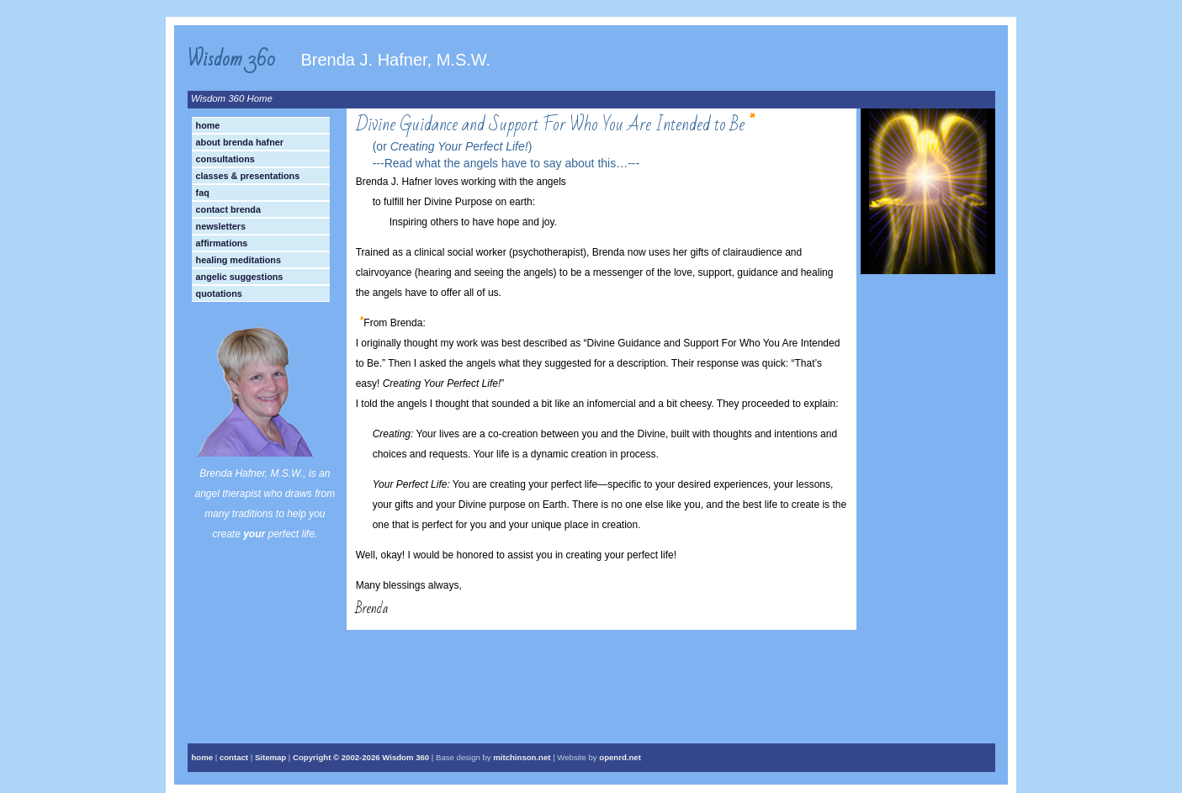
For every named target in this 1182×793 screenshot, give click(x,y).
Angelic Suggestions (240, 277)
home (203, 757)
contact (234, 757)
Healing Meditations (238, 260)
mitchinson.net (521, 757)
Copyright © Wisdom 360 (361, 757)
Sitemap (270, 757)
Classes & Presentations (248, 176)
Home (208, 125)
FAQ (202, 193)
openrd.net (620, 757)
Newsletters (221, 226)
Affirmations (222, 243)
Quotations (219, 293)
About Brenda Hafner (240, 142)
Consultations (225, 159)
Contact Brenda (228, 209)
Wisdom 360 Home (232, 98)
